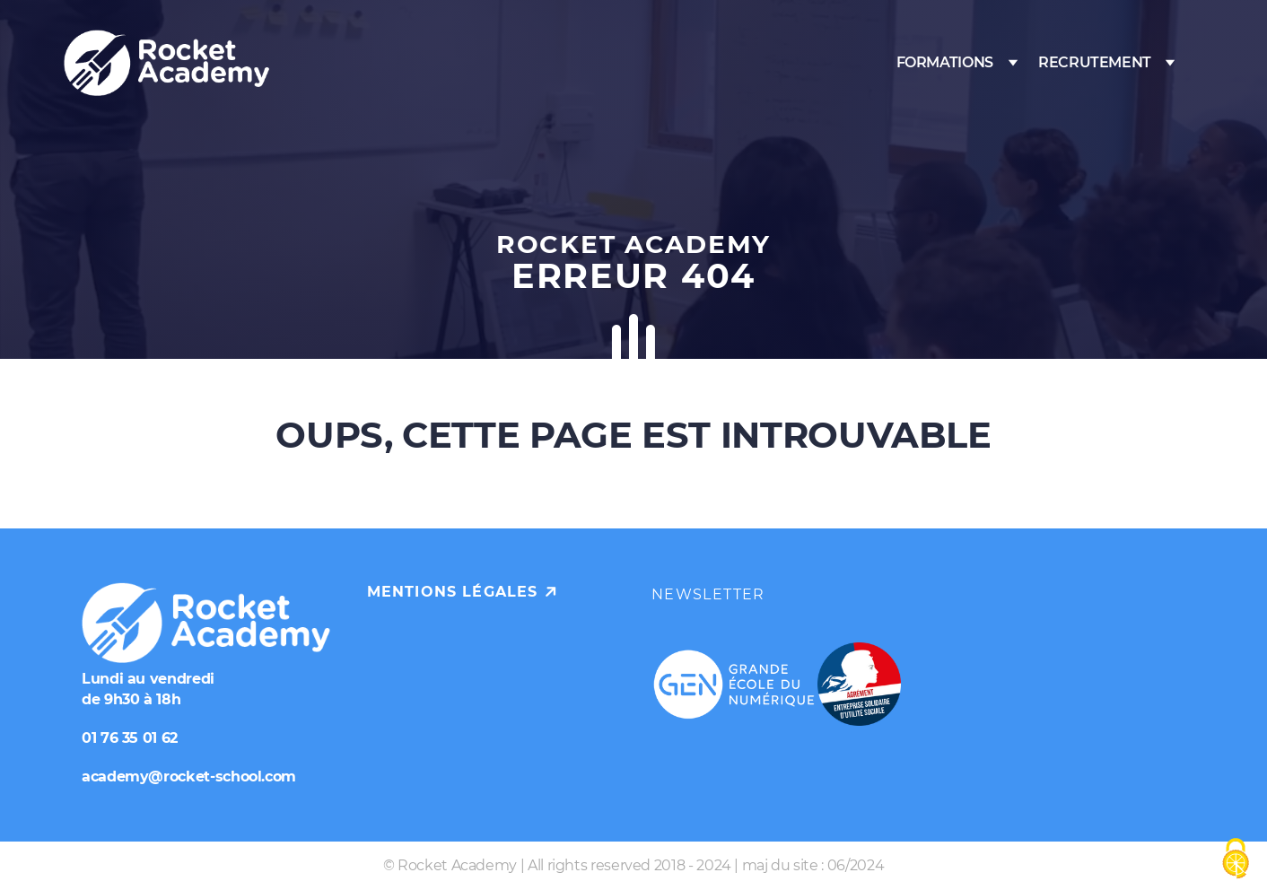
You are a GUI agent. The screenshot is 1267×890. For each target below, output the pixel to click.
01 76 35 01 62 (130, 737)
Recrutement (1094, 62)
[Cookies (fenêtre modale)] (1235, 859)
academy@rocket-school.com (189, 776)
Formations (944, 62)
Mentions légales (452, 591)
